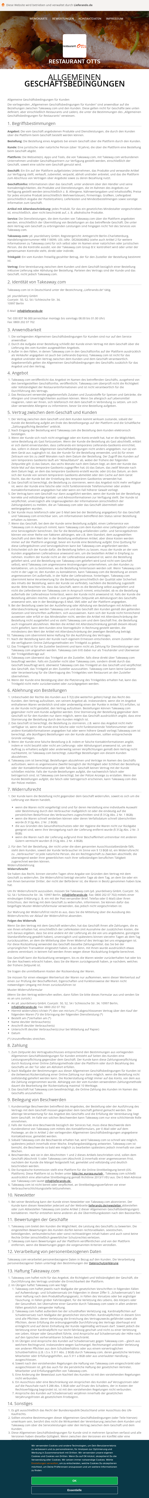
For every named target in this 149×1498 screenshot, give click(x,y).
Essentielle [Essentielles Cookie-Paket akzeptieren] (74, 1490)
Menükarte (39, 18)
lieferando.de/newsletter (105, 1205)
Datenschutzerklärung (103, 1263)
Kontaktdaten (90, 18)
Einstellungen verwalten (44, 1463)
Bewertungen (63, 18)
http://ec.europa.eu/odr (88, 1173)
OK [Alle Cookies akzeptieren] (74, 1480)
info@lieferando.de (30, 311)
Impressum (114, 18)
